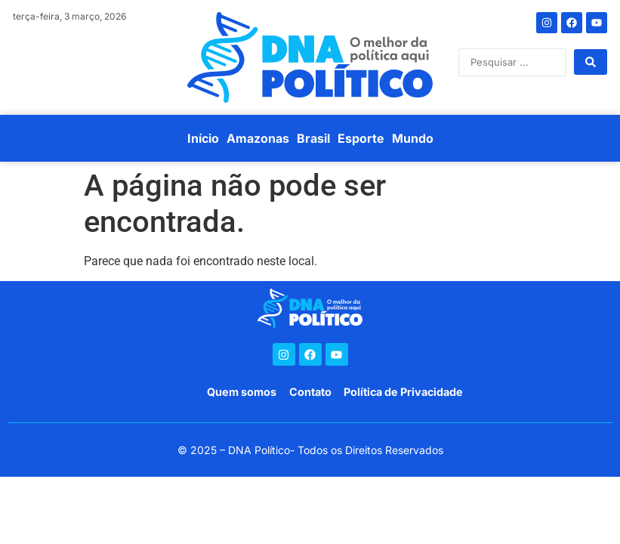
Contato (310, 391)
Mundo (412, 138)
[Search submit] (590, 62)
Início (203, 138)
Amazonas (258, 138)
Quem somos (241, 391)
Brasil (313, 138)
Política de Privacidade (403, 391)
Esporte (361, 138)
